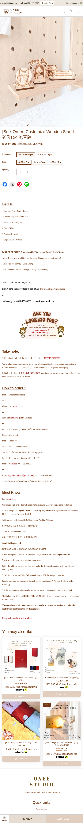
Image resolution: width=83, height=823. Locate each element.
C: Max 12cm (55, 162)
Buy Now (27, 819)
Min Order (6, 154)
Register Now (50, 3)
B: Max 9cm (39, 162)
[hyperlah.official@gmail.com (20, 475)
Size (4, 162)
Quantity (6, 169)
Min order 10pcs (25, 154)
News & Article (41, 809)
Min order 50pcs (45, 154)
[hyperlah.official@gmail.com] (52, 289)
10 (55, 125)
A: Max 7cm (23, 162)
